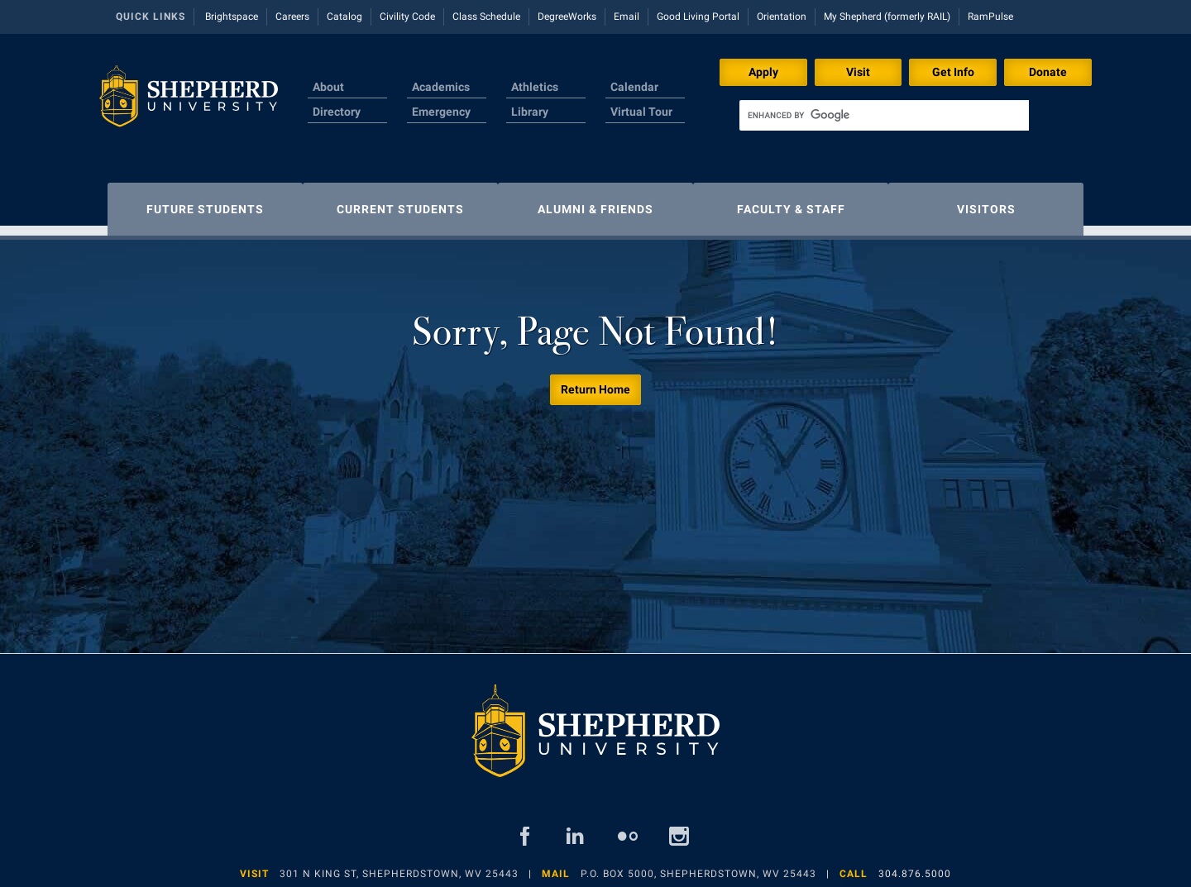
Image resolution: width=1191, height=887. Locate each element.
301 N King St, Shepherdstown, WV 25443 (399, 865)
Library (529, 111)
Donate (1048, 72)
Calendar (634, 86)
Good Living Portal (698, 16)
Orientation (781, 16)
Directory (337, 111)
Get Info (953, 72)
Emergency (441, 111)
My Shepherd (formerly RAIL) (887, 16)
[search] (884, 115)
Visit (858, 72)
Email (626, 16)
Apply (763, 72)
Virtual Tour (641, 111)
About (328, 86)
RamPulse (990, 16)
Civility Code (407, 16)
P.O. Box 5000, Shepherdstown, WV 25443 (698, 865)
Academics (441, 86)
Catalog (344, 16)
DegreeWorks (567, 16)
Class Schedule (486, 16)
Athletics (534, 86)
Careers (292, 16)
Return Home (595, 381)
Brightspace (231, 16)
